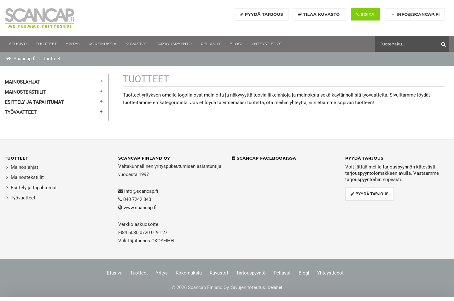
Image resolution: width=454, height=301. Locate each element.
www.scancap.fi (140, 207)
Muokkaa (405, 288)
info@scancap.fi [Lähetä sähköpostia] (415, 14)
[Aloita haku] (444, 43)
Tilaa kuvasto (319, 14)
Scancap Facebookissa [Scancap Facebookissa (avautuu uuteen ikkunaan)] (264, 158)
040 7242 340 (137, 199)
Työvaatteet (21, 112)
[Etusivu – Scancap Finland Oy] (39, 18)
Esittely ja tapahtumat (34, 102)
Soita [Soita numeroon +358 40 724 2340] (365, 14)
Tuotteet (52, 59)
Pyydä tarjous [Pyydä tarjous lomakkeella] (261, 14)
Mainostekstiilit (25, 92)
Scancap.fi (20, 59)
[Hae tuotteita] (408, 44)
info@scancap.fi (141, 191)
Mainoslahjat (22, 82)
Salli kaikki (405, 273)
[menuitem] (18, 44)
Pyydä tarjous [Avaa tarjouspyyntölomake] (370, 194)
